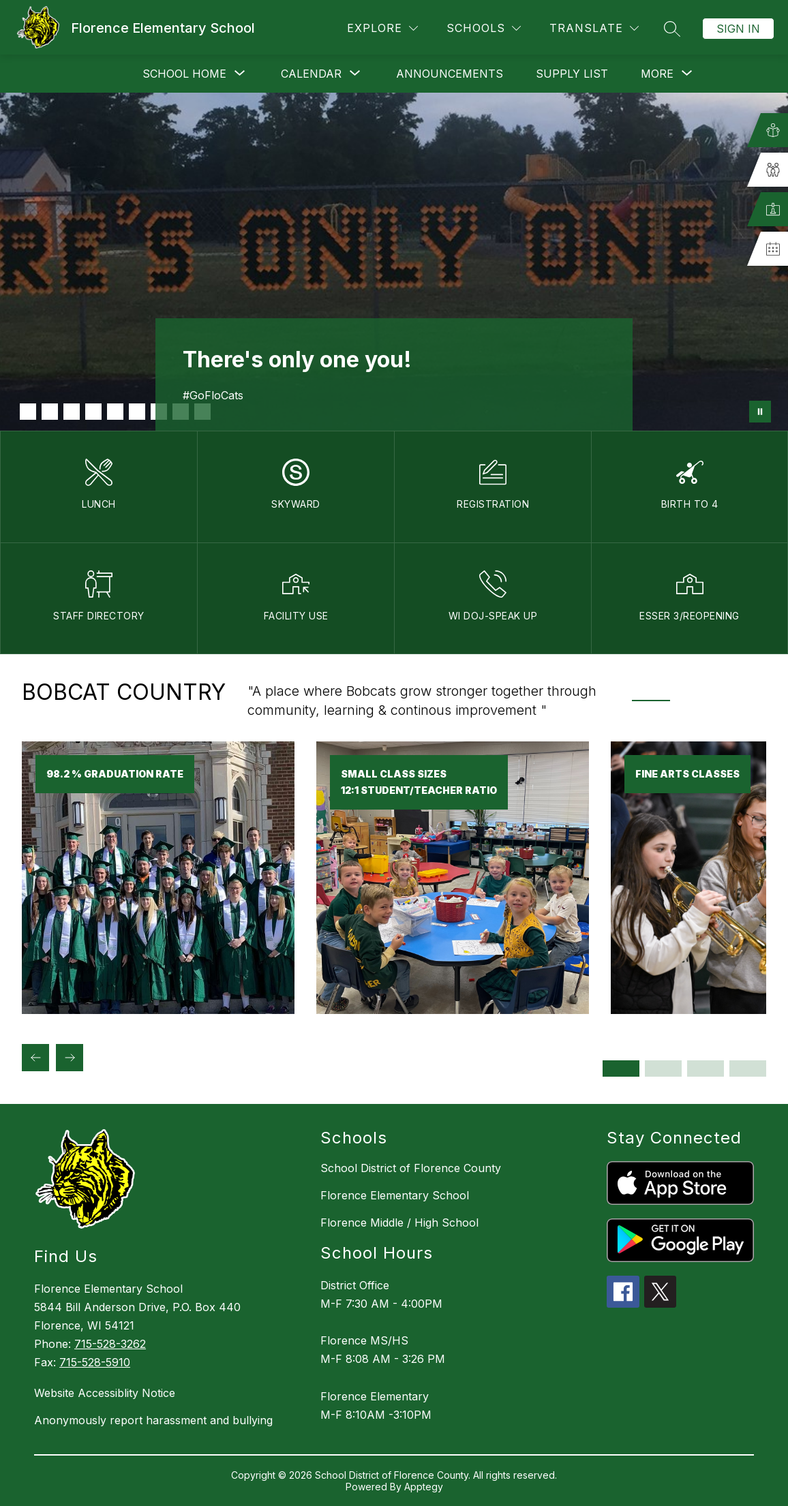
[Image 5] (115, 411)
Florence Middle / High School (399, 1222)
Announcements (449, 73)
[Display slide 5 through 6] (705, 1068)
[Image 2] (50, 411)
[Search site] (672, 28)
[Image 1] (28, 411)
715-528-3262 (110, 1344)
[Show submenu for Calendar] (311, 73)
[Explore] (382, 28)
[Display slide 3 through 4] (663, 1068)
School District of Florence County (410, 1168)
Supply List (572, 73)
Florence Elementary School (394, 1195)
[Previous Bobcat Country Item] (35, 1057)
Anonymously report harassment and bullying (153, 1420)
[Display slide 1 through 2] (621, 1068)
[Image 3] (71, 411)
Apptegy (423, 1486)
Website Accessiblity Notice (104, 1393)
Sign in (738, 28)
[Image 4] (93, 411)
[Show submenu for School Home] (184, 73)
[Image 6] (137, 411)
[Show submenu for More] (657, 73)
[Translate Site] (594, 28)
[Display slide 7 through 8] (747, 1068)
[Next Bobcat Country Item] (69, 1057)
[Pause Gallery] (760, 411)
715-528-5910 (94, 1362)
